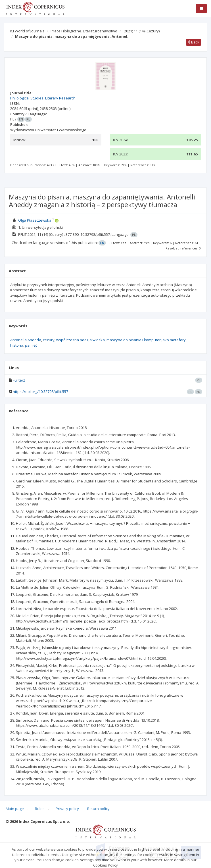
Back (193, 42)
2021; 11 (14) (142, 31)
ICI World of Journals (27, 31)
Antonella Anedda (25, 339)
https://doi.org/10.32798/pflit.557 (40, 391)
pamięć (31, 345)
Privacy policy (67, 808)
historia (16, 345)
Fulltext (19, 380)
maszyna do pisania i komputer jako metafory (146, 339)
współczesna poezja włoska (80, 339)
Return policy (98, 808)
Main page (15, 808)
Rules (40, 808)
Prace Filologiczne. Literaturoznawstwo (84, 31)
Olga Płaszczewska (34, 220)
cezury (49, 339)
